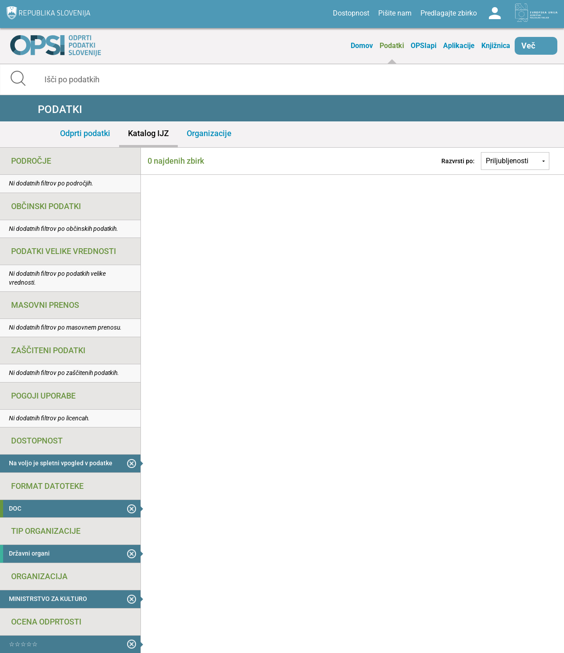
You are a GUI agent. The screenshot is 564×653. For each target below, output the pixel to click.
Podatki (392, 45)
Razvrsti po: (458, 161)
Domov (362, 45)
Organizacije (209, 133)
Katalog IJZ (148, 133)
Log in (494, 13)
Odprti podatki (85, 133)
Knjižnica (495, 45)
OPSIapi (423, 45)
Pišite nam (395, 13)
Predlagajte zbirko (448, 13)
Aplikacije (459, 45)
